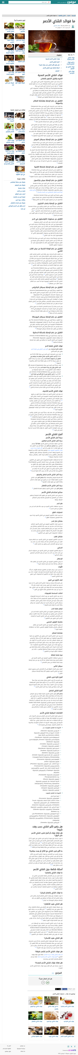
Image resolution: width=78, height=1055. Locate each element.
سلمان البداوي (57, 26)
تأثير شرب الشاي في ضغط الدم (39, 349)
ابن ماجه (23, 209)
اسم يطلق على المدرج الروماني (17, 206)
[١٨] (35, 328)
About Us (23, 1051)
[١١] (43, 235)
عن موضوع (22, 1046)
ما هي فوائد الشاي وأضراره (70, 63)
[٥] (34, 121)
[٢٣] (54, 409)
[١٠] (34, 210)
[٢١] (30, 374)
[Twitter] (71, 1046)
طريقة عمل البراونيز (20, 185)
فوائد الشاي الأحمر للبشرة (70, 59)
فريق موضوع (8, 1051)
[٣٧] (57, 956)
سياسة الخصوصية (21, 1049)
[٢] (37, 97)
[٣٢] (45, 909)
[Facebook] (75, 1046)
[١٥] (48, 283)
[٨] (36, 192)
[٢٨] (31, 847)
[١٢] (32, 265)
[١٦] (35, 303)
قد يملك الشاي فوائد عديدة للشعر (53, 954)
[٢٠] (56, 363)
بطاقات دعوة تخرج (20, 200)
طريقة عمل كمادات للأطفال (18, 203)
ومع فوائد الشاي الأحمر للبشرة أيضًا (47, 957)
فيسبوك (65, 989)
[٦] (31, 146)
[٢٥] (53, 430)
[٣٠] (50, 865)
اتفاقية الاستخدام (7, 1049)
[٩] (32, 199)
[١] (58, 86)
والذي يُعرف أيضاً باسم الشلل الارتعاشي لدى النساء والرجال (45, 191)
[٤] (46, 117)
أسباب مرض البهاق (20, 194)
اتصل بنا (9, 1046)
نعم (48, 982)
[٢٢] (61, 400)
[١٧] (48, 313)
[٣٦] (36, 947)
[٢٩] (52, 865)
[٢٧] (41, 842)
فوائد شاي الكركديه (71, 72)
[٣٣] (42, 920)
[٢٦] (34, 686)
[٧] (29, 176)
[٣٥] (30, 934)
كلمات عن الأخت (21, 191)
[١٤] (57, 279)
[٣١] (54, 888)
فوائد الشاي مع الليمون (70, 68)
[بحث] (49, 2)
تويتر (59, 989)
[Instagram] (68, 1046)
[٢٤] (31, 416)
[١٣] (44, 274)
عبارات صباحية (21, 188)
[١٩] (52, 342)
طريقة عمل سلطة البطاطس (17, 182)
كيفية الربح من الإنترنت (19, 197)
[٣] (61, 115)
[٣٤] (47, 932)
